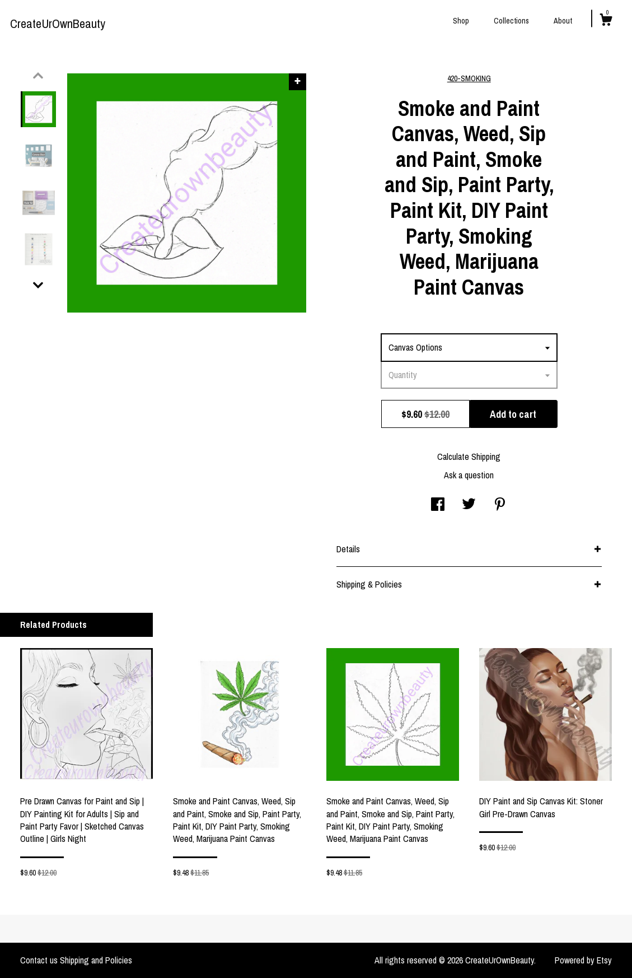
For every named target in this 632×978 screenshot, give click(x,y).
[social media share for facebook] (437, 505)
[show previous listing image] (38, 75)
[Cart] (606, 21)
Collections (511, 21)
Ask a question (469, 475)
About (563, 21)
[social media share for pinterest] (500, 505)
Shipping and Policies (96, 960)
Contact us (39, 960)
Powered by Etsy (583, 960)
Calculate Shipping (468, 456)
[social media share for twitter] (468, 505)
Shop (461, 21)
